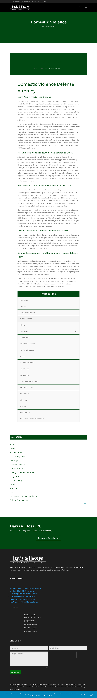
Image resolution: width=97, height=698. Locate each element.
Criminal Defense (17, 464)
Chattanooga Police (18, 456)
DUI (11, 492)
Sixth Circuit (15, 488)
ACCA (12, 445)
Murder (13, 484)
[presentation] (62, 655)
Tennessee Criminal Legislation (23, 496)
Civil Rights (14, 460)
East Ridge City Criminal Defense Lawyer (24, 602)
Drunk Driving (16, 480)
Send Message (15, 672)
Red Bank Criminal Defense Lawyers (22, 591)
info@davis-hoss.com (31, 624)
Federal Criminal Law (19, 500)
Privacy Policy (91, 694)
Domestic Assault (17, 468)
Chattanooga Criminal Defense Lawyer (23, 594)
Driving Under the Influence (22, 472)
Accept (83, 694)
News (12, 449)
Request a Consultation (48, 538)
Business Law (16, 452)
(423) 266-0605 (29, 621)
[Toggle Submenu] (75, 331)
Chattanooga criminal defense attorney (47, 140)
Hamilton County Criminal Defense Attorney (25, 588)
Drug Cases (15, 476)
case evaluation (59, 284)
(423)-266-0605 (15, 2)
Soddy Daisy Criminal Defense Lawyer (23, 599)
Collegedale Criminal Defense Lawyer (23, 596)
